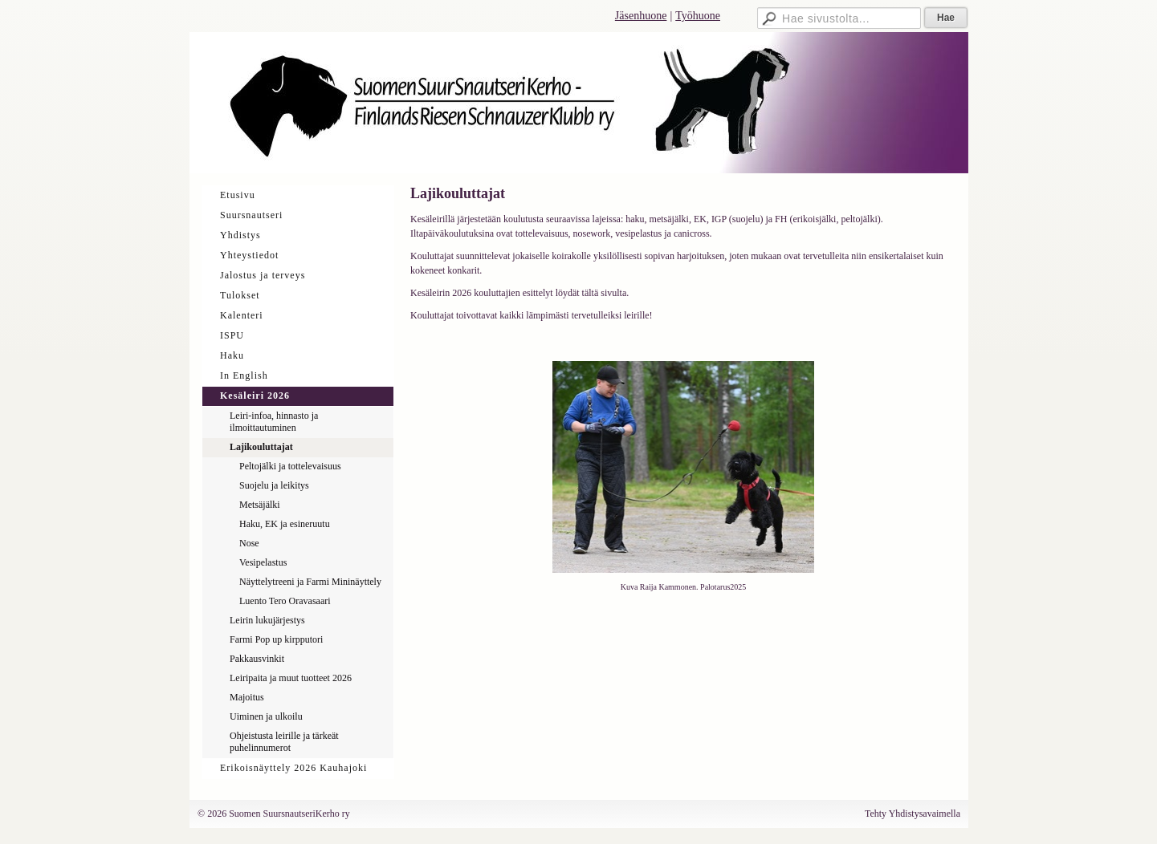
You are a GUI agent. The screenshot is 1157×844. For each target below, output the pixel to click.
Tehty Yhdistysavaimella (912, 813)
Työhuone (697, 16)
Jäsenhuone (641, 16)
